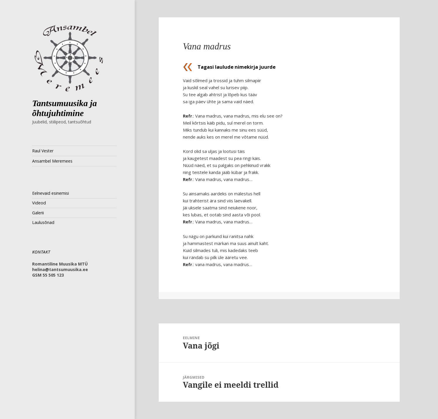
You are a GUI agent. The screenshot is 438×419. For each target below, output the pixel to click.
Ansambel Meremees (52, 161)
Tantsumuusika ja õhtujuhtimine (64, 108)
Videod (39, 203)
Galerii (38, 212)
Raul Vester (42, 151)
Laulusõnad (43, 222)
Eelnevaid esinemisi (50, 193)
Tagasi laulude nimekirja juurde (237, 66)
